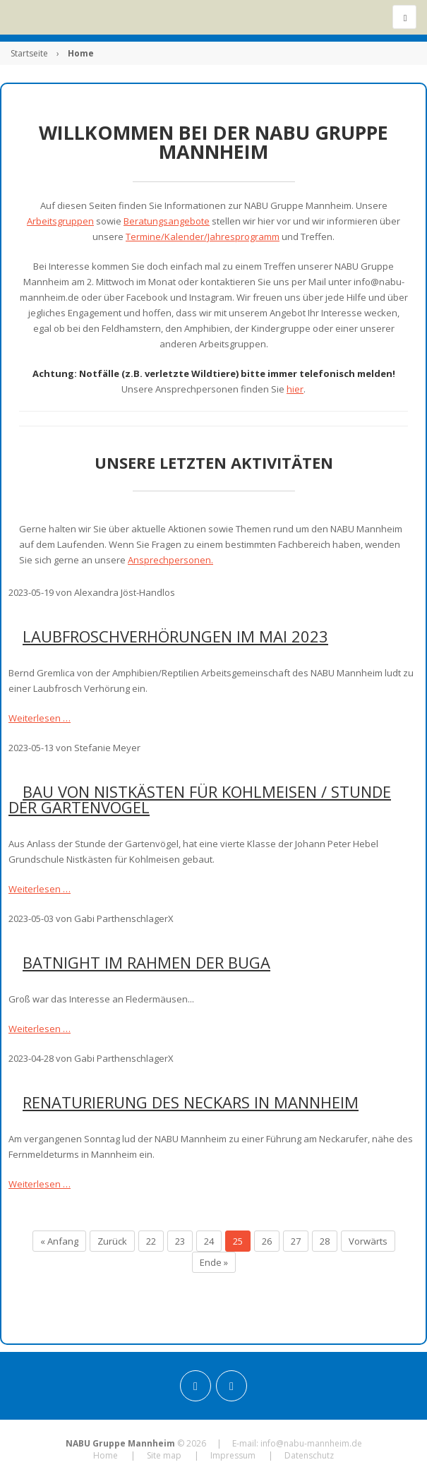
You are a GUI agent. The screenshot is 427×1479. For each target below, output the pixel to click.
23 (180, 1241)
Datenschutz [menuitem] (309, 1455)
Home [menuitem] (105, 1455)
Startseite (29, 53)
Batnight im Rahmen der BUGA (146, 962)
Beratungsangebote (167, 221)
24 (209, 1241)
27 (296, 1241)
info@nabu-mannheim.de (311, 1443)
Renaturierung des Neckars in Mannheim (191, 1102)
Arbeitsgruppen (60, 221)
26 (267, 1241)
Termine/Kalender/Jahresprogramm (202, 236)
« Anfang (59, 1241)
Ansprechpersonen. (170, 559)
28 (325, 1241)
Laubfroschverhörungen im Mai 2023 (175, 636)
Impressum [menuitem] (232, 1455)
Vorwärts (368, 1241)
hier (295, 389)
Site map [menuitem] (164, 1455)
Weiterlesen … (39, 718)
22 (151, 1241)
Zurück (112, 1241)
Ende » (214, 1262)
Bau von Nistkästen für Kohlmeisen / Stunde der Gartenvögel (199, 799)
